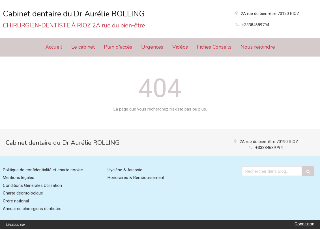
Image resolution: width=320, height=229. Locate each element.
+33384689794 (255, 24)
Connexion (304, 223)
